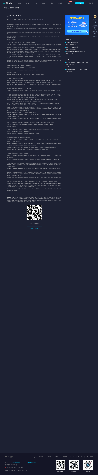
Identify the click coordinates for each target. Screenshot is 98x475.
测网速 (19, 3)
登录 (90, 3)
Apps (35, 3)
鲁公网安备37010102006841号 (14, 467)
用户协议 (49, 457)
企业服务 (79, 3)
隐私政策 (41, 457)
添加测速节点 (89, 457)
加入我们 (80, 457)
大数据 (68, 3)
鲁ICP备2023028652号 (11, 465)
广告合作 (65, 457)
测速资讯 (6, 8)
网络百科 (11, 8)
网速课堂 (60, 3)
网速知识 (57, 457)
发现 (52, 3)
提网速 (27, 3)
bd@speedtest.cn (15, 462)
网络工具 (44, 3)
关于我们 (72, 457)
